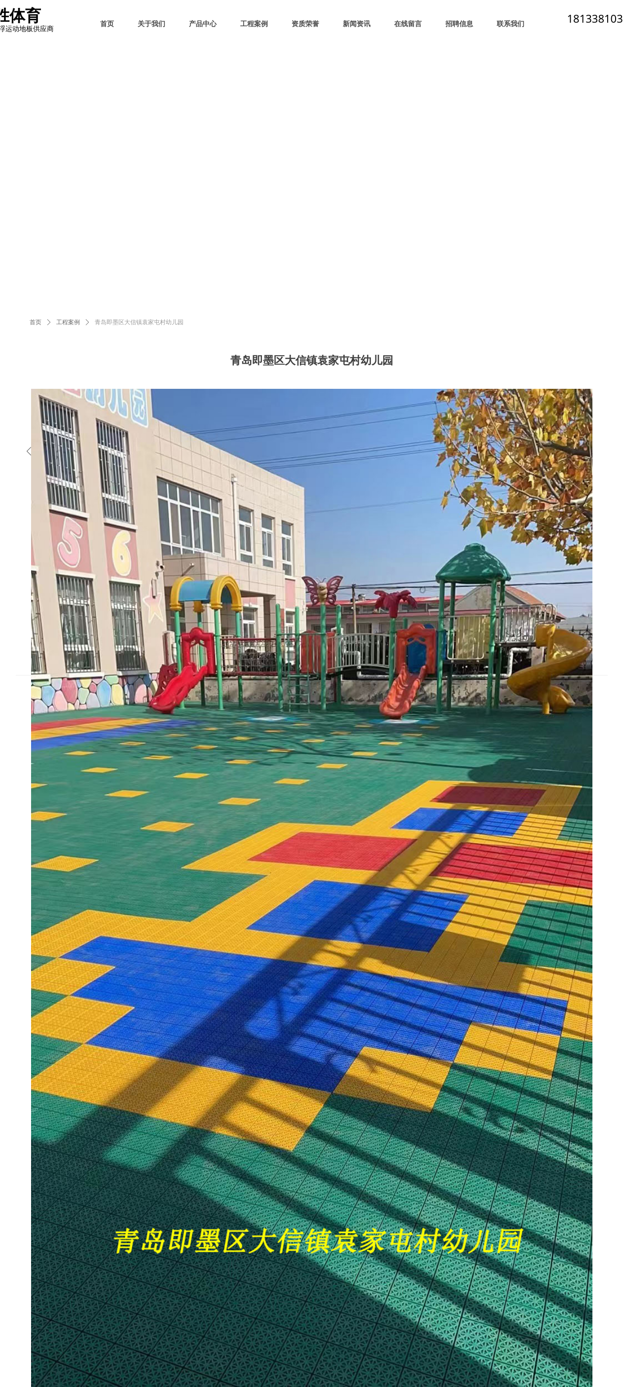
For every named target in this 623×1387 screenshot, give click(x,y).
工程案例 (68, 322)
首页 (35, 322)
